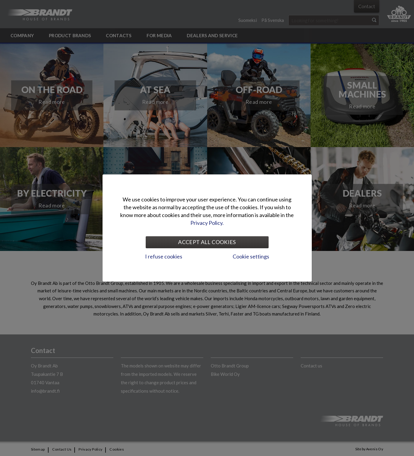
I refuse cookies (163, 256)
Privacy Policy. (207, 222)
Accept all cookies (207, 242)
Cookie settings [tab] (251, 256)
